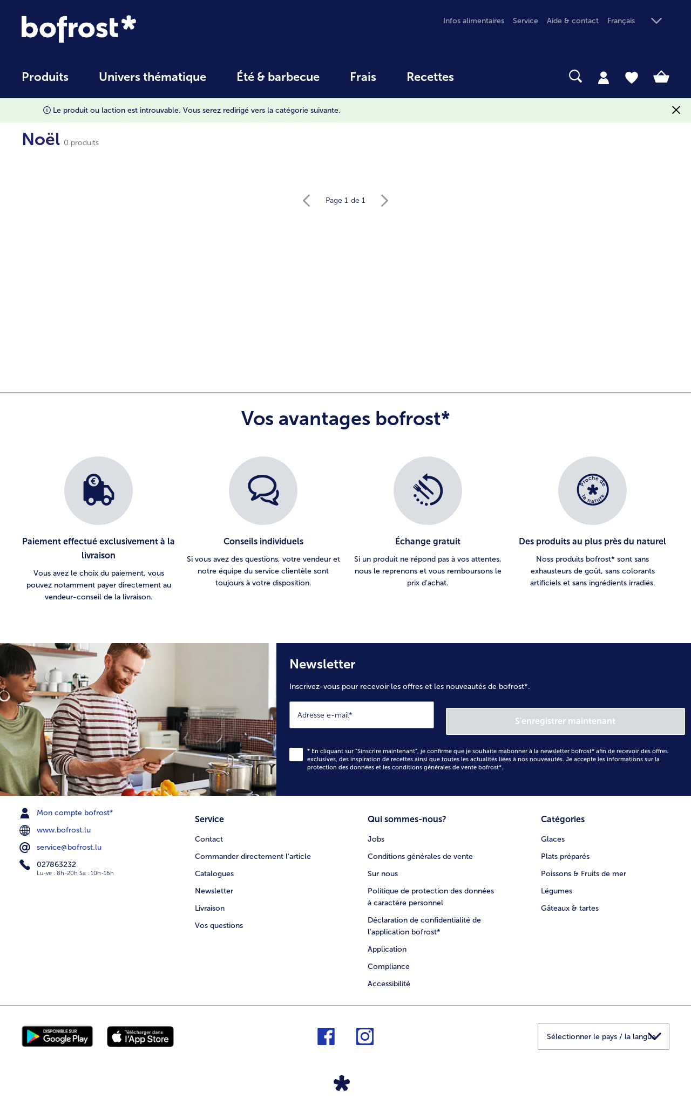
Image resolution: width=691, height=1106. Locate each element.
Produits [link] (45, 77)
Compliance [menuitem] (389, 956)
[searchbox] (491, 76)
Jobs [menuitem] (376, 829)
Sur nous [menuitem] (383, 864)
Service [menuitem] (525, 20)
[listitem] (98, 529)
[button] (638, 21)
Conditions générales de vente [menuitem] (420, 846)
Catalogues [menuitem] (214, 864)
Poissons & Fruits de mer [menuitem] (583, 864)
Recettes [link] (430, 77)
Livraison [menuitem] (210, 898)
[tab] (603, 77)
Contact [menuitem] (209, 829)
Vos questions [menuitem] (219, 915)
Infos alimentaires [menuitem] (473, 20)
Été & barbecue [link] (278, 77)
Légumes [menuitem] (556, 881)
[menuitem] (45, 82)
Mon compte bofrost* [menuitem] (67, 806)
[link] (119, 29)
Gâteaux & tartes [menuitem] (570, 898)
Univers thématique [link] (152, 77)
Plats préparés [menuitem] (565, 846)
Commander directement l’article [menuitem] (253, 846)
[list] (345, 529)
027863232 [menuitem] (49, 858)
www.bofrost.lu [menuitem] (56, 823)
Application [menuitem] (387, 939)
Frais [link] (363, 77)
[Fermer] (676, 110)
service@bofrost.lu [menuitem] (61, 841)
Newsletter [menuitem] (214, 881)
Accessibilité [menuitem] (389, 974)
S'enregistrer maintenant (621, 714)
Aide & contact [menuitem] (573, 20)
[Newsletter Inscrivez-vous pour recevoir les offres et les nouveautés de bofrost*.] (483, 716)
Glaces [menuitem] (553, 829)
